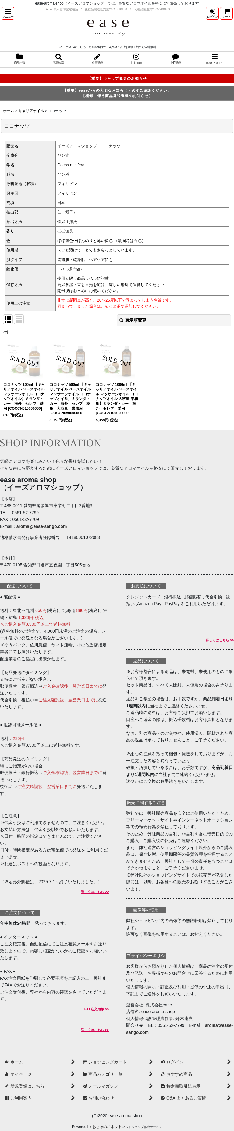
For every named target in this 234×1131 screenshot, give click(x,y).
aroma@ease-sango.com (41, 526)
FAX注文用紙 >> (96, 1009)
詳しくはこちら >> (95, 892)
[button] (8, 13)
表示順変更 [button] (132, 320)
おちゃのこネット (107, 1127)
